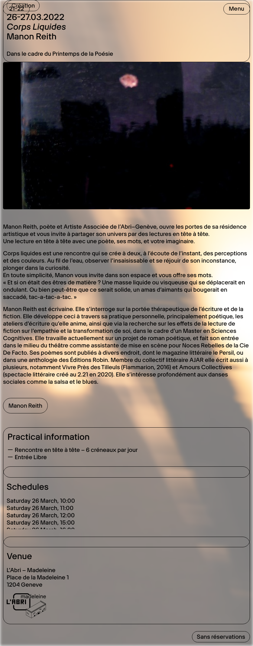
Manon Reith (25, 405)
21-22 (16, 8)
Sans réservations (221, 636)
